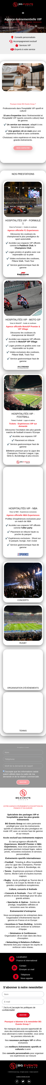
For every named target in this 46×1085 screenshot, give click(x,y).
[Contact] (14, 968)
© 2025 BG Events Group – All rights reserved (18, 1072)
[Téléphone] (16, 976)
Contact (22, 966)
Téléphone (25, 975)
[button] (23, 12)
